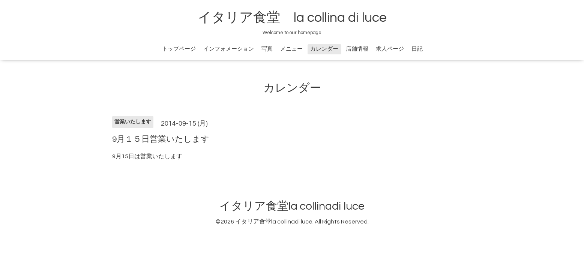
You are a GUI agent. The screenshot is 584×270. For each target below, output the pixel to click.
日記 (417, 49)
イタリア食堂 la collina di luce (292, 17)
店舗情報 (357, 49)
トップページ (179, 49)
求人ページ (390, 49)
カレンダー (324, 49)
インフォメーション (228, 49)
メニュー (291, 49)
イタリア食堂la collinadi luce (292, 206)
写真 (267, 49)
